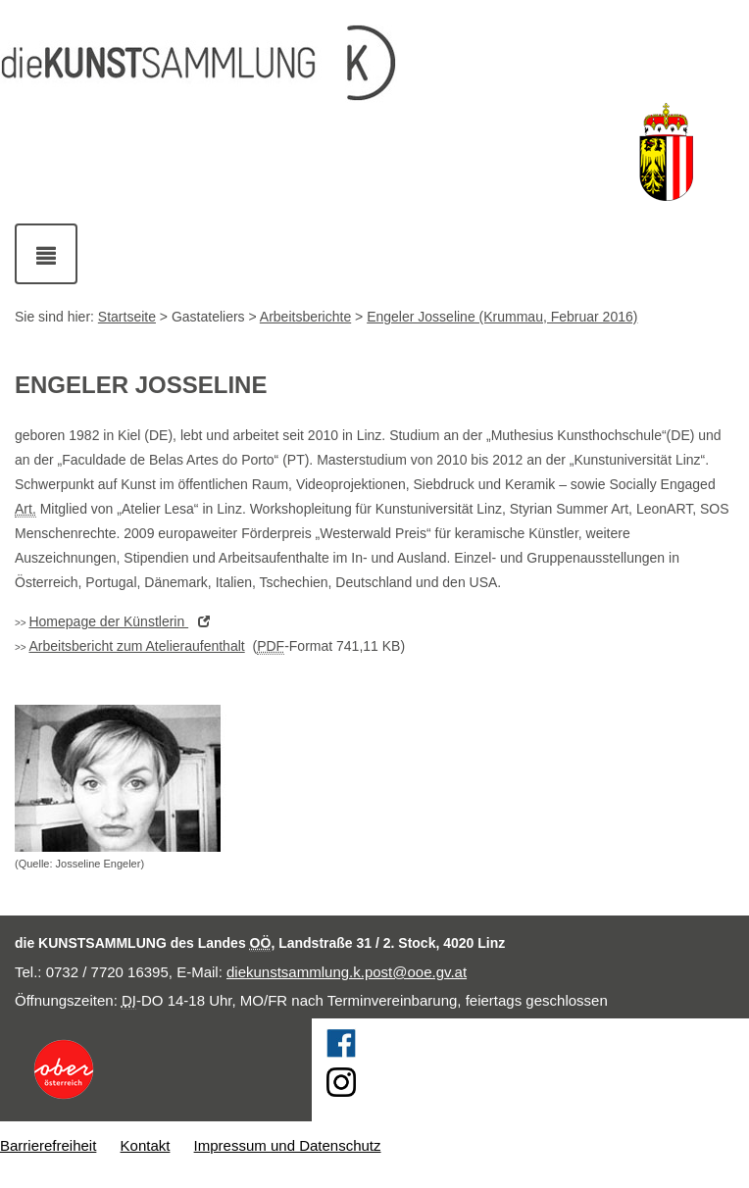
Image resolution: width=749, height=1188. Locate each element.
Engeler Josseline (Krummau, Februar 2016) (502, 316)
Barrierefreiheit (48, 1145)
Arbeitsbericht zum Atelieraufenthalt (136, 646)
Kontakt (146, 1145)
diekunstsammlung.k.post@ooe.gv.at (346, 972)
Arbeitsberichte (305, 316)
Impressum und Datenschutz (287, 1145)
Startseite (127, 316)
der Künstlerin (124, 621)
